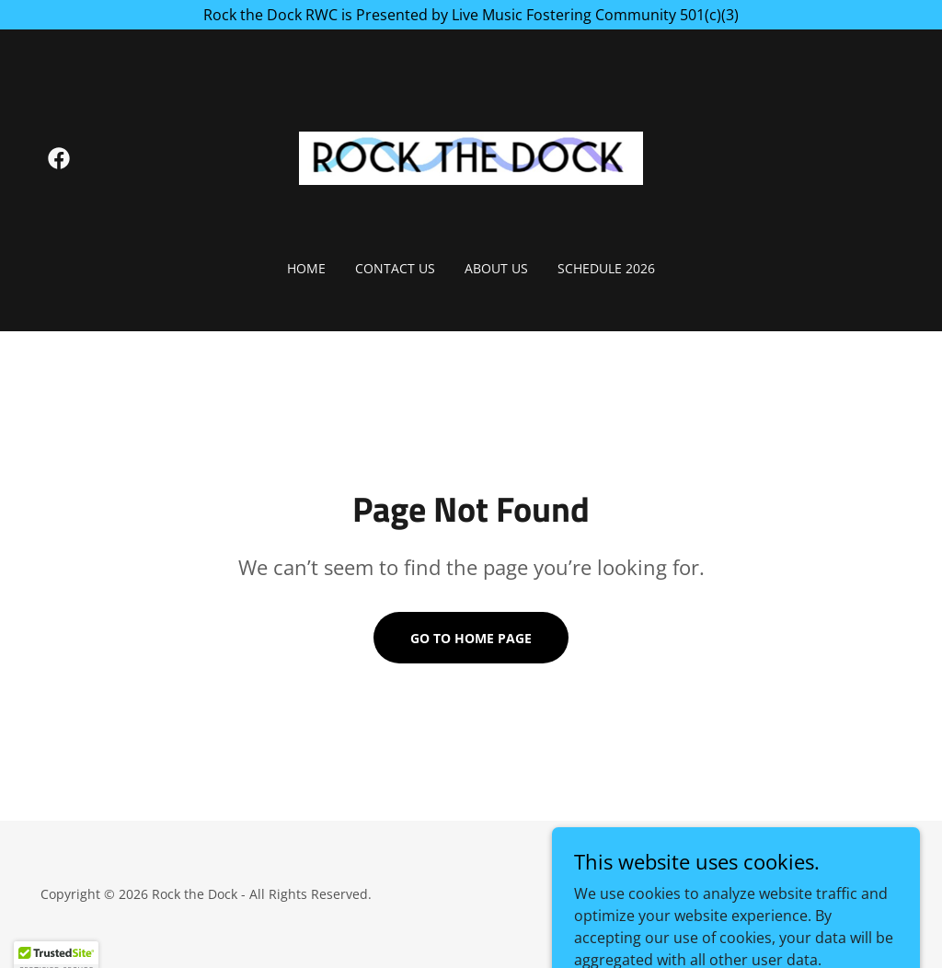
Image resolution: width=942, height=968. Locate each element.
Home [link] (306, 268)
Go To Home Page (471, 638)
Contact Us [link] (395, 268)
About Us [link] (496, 268)
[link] (58, 158)
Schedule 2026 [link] (606, 268)
